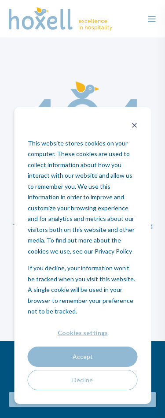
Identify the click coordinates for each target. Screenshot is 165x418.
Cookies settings (83, 332)
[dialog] (82, 255)
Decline (82, 380)
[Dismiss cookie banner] (134, 126)
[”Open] (152, 18)
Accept (83, 356)
